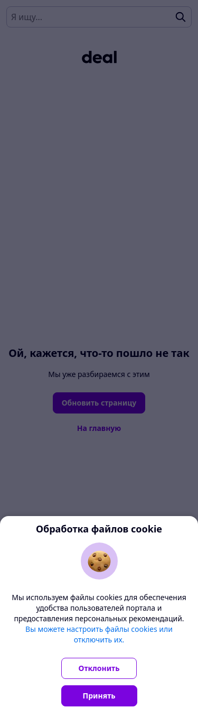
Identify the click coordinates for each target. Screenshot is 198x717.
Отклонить (99, 668)
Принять (99, 696)
